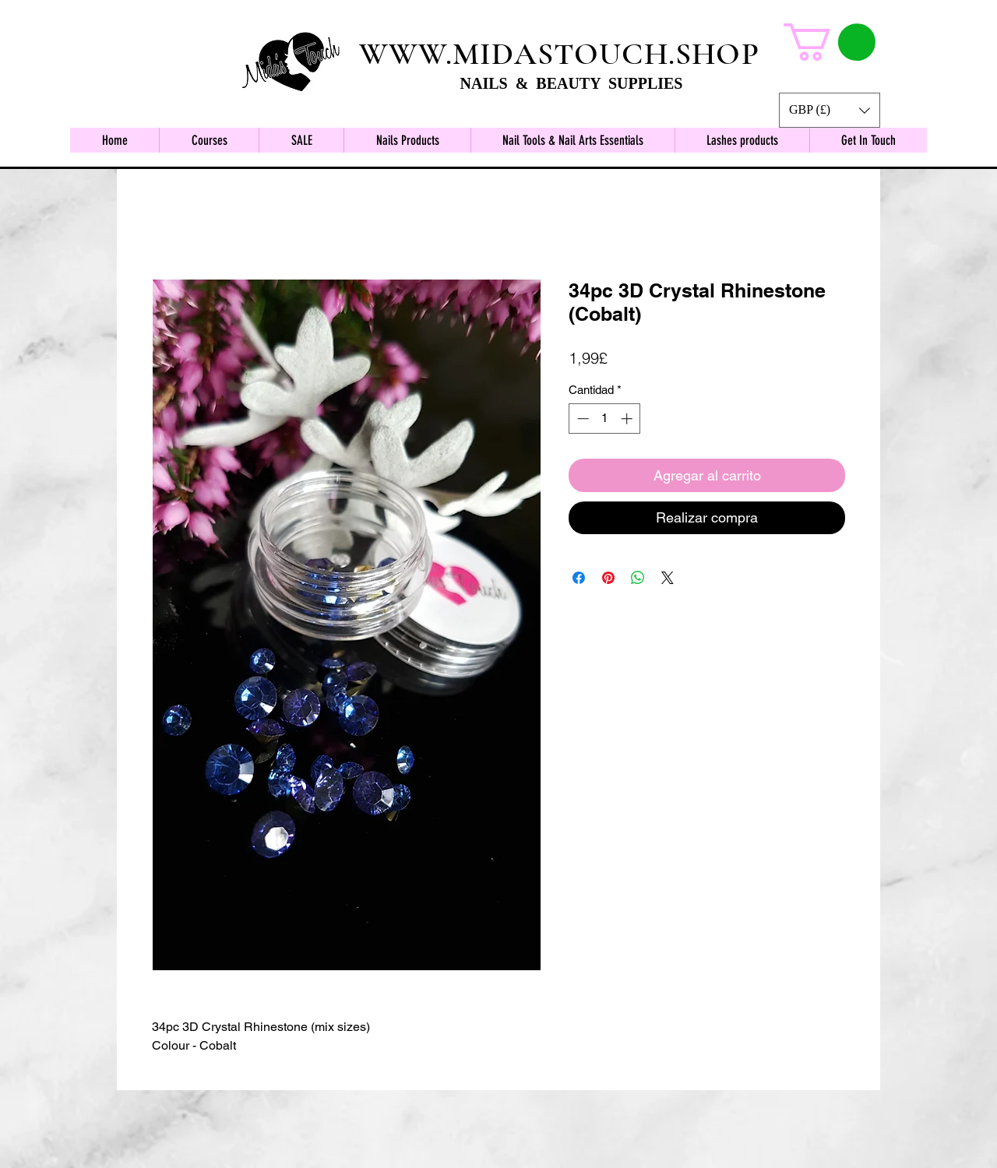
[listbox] (829, 110)
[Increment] (628, 418)
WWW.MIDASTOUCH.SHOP (559, 53)
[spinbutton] (605, 418)
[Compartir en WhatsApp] (638, 577)
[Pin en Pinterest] (608, 577)
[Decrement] (581, 418)
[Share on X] (667, 577)
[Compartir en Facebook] (578, 577)
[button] (829, 110)
